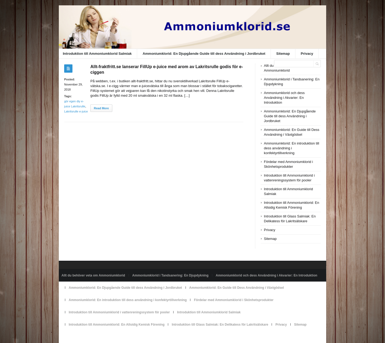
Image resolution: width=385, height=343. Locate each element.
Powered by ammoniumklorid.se (84, 337)
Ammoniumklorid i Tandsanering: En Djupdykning (170, 275)
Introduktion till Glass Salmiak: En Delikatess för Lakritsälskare (220, 324)
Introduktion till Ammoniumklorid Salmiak (97, 54)
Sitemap (283, 54)
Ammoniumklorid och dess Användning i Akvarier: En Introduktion (284, 97)
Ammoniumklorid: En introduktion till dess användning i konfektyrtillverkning (291, 148)
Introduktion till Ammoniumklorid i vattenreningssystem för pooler (119, 312)
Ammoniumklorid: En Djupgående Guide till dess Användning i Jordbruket (204, 54)
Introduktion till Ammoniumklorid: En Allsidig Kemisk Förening (116, 324)
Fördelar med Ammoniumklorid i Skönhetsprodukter (234, 300)
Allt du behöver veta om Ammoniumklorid (93, 275)
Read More (101, 108)
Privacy (307, 54)
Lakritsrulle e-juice (76, 111)
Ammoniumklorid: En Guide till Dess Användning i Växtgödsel (236, 288)
